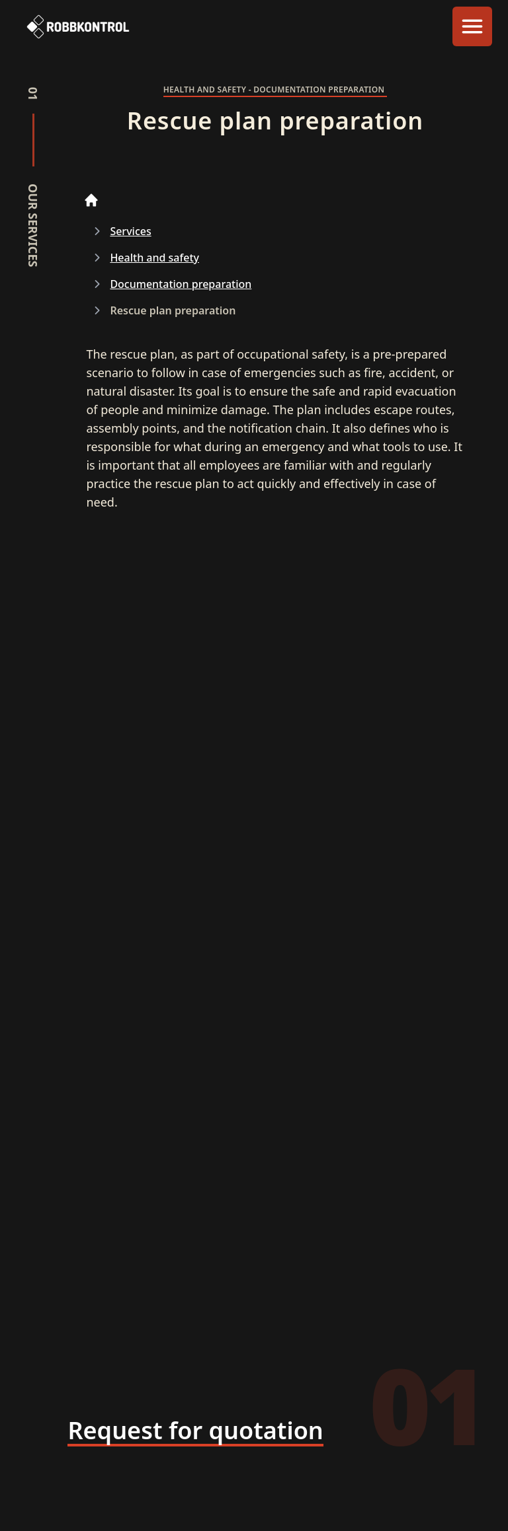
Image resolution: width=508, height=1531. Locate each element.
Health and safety (154, 257)
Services (130, 231)
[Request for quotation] (195, 1431)
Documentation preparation (180, 284)
